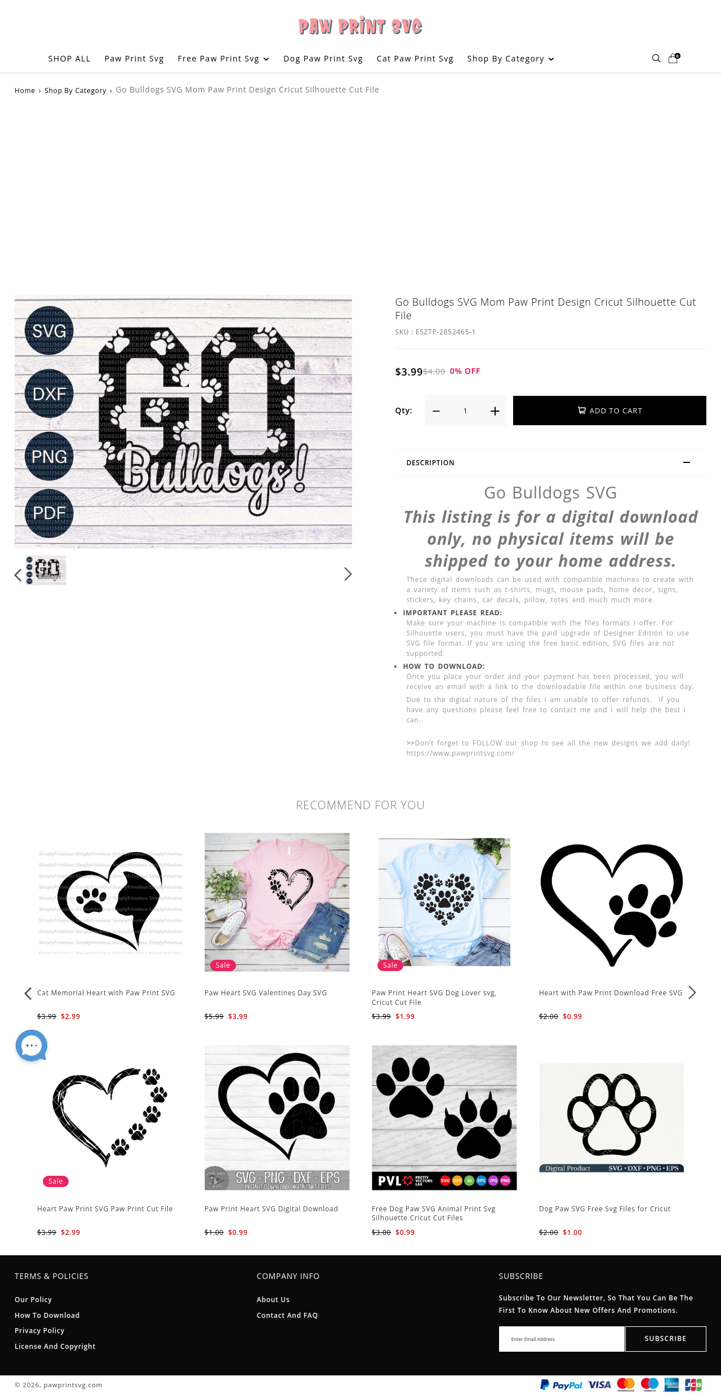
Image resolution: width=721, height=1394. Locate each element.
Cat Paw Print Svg (415, 58)
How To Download (47, 1315)
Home (25, 90)
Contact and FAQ (287, 1315)
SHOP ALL (69, 58)
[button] (18, 574)
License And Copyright (55, 1346)
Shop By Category (511, 58)
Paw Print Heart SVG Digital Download (271, 1209)
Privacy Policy (40, 1330)
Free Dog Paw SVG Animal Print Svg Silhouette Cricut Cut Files (434, 1213)
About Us (273, 1299)
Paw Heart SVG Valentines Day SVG (265, 993)
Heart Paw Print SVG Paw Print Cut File (105, 1209)
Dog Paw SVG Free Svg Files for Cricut (605, 1209)
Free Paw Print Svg (223, 58)
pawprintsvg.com (73, 1384)
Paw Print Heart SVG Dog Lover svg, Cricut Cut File (434, 997)
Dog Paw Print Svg (323, 58)
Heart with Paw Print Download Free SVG (611, 993)
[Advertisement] (360, 193)
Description (553, 464)
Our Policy (33, 1299)
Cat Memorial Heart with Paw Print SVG (106, 993)
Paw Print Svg (134, 58)
